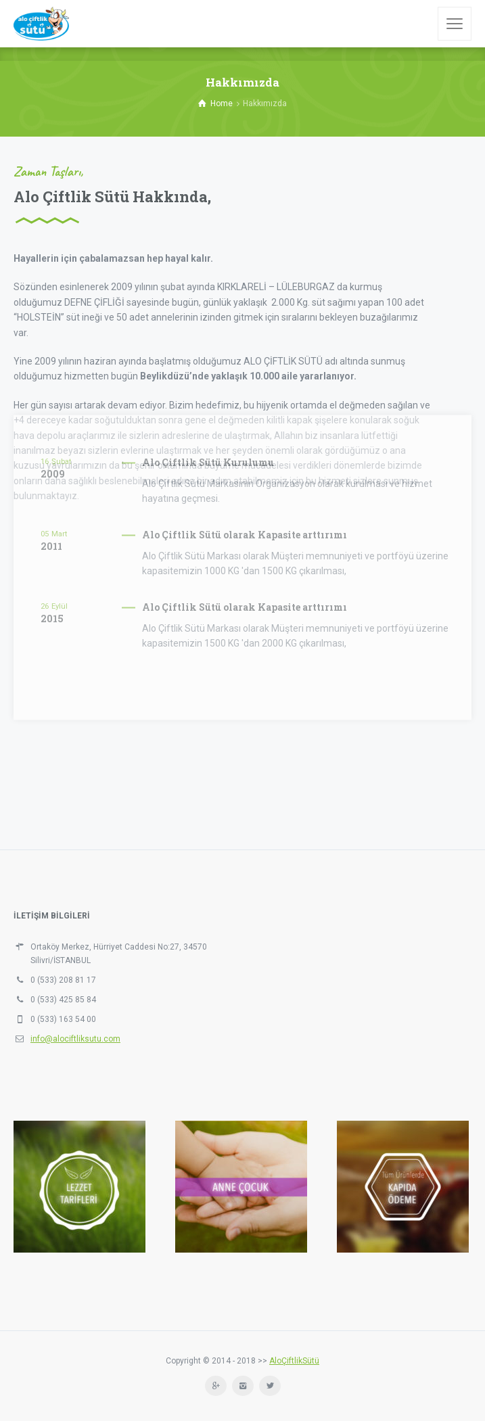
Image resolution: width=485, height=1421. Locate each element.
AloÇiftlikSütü (294, 1361)
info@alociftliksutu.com (75, 1039)
